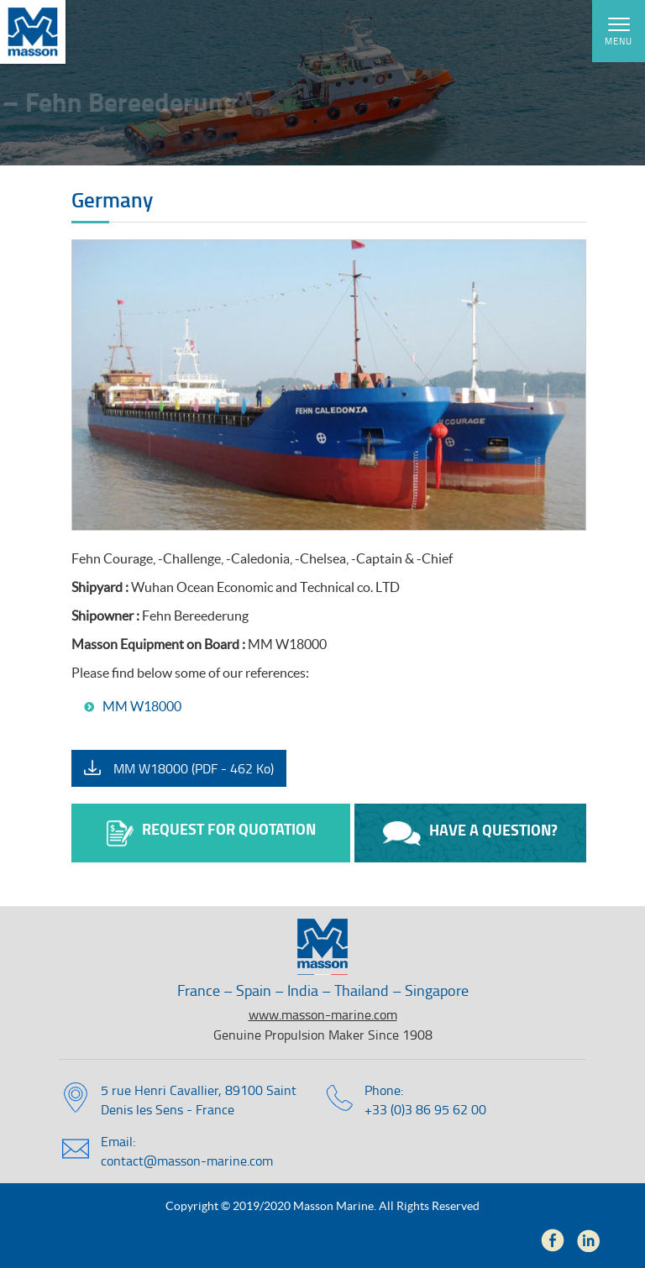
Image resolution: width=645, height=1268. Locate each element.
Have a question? (470, 832)
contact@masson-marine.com (187, 1160)
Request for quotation (211, 832)
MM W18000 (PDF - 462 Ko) (193, 768)
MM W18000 (141, 706)
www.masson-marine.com (323, 1014)
